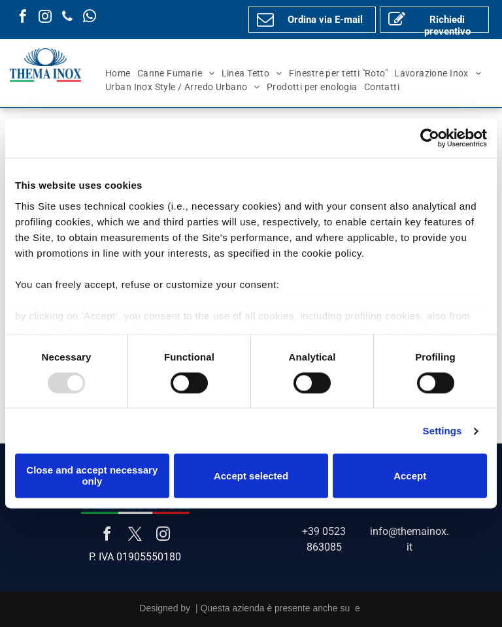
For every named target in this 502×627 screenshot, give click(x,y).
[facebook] (23, 18)
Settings (442, 430)
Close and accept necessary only (92, 476)
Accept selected (251, 475)
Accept (409, 475)
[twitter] (135, 536)
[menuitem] (118, 73)
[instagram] (45, 18)
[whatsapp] (89, 18)
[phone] (67, 18)
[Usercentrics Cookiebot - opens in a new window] (430, 138)
